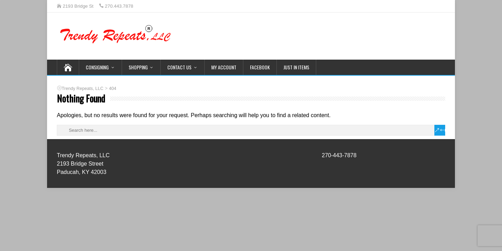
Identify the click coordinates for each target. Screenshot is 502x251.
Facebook (260, 67)
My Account (223, 67)
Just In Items (296, 67)
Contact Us (179, 67)
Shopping (138, 67)
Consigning (97, 67)
